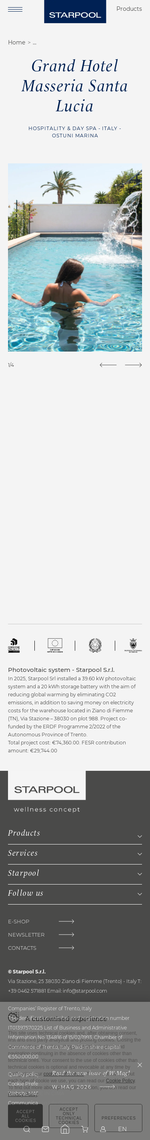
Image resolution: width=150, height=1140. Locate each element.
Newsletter (26, 935)
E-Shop (18, 922)
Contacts (22, 948)
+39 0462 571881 (27, 991)
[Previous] (108, 365)
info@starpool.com (85, 991)
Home (16, 42)
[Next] (133, 365)
